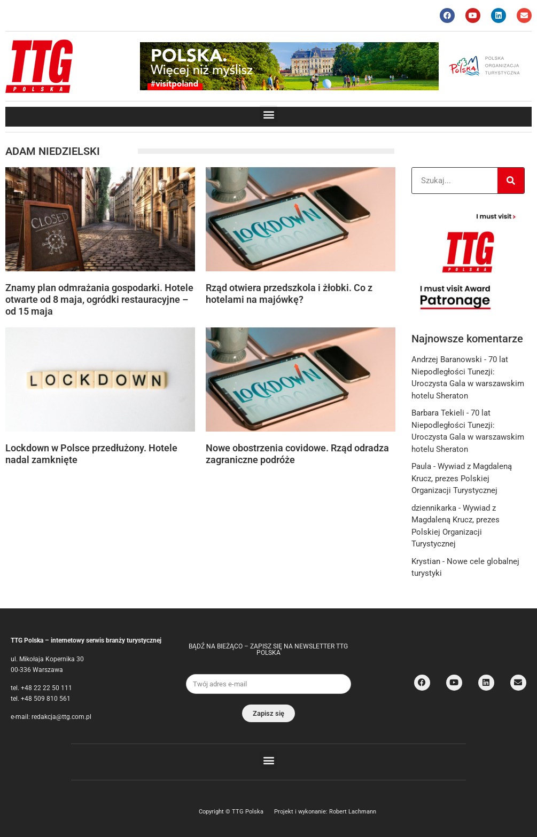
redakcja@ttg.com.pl (61, 717)
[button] (268, 114)
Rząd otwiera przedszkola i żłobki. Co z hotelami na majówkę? (289, 293)
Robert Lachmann (352, 811)
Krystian (425, 561)
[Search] (510, 180)
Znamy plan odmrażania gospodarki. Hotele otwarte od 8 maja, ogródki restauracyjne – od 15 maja (99, 299)
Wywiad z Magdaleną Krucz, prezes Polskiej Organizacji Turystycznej (461, 478)
